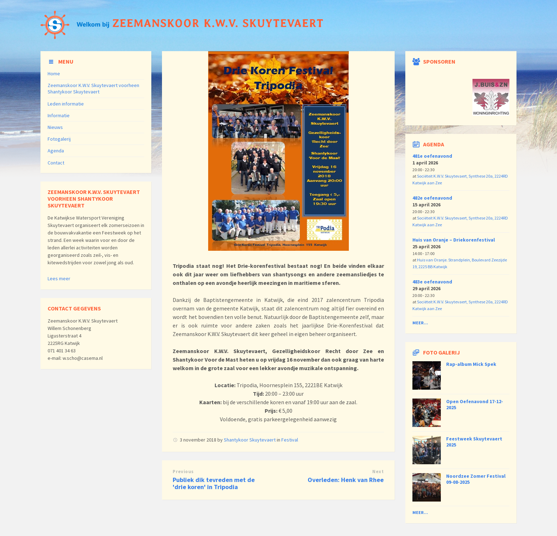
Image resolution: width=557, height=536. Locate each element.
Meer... (420, 322)
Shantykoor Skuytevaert (250, 440)
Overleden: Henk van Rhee (346, 480)
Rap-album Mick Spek (471, 364)
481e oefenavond (432, 156)
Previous (183, 472)
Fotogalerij (59, 139)
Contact (56, 162)
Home (54, 73)
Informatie (59, 115)
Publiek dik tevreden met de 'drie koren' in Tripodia (214, 483)
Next (378, 472)
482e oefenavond (432, 198)
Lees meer (59, 278)
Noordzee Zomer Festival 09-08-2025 (475, 479)
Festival (289, 440)
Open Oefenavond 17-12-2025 (474, 404)
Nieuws (55, 127)
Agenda (56, 150)
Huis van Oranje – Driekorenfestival (453, 240)
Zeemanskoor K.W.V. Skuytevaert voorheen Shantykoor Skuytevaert (93, 88)
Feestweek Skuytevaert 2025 (474, 441)
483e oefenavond (432, 281)
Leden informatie (66, 104)
